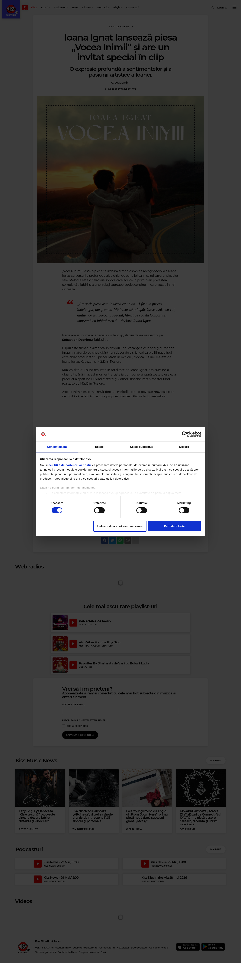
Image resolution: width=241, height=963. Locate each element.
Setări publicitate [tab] (141, 446)
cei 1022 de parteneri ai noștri (70, 465)
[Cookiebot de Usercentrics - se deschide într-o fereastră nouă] (184, 434)
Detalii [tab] (99, 446)
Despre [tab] (184, 446)
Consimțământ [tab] (57, 446)
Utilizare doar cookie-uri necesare (120, 526)
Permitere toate (174, 526)
